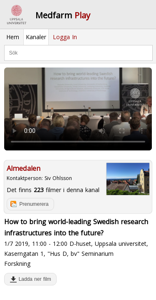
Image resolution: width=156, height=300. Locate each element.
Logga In (65, 37)
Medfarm (62, 15)
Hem (12, 37)
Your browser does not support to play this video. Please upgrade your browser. (78, 109)
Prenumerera (34, 204)
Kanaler (36, 37)
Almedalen (23, 168)
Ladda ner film (33, 279)
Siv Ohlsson (58, 178)
